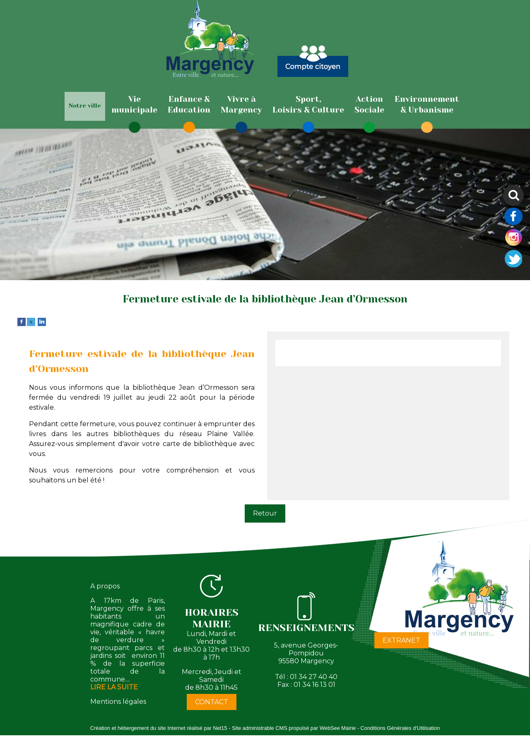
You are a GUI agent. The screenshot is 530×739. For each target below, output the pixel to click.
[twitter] (31, 321)
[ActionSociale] (369, 105)
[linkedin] (42, 321)
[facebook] (21, 321)
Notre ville (85, 105)
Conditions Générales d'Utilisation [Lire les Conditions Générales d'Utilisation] (400, 728)
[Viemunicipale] (134, 105)
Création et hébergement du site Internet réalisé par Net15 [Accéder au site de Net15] (158, 728)
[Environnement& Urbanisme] (426, 105)
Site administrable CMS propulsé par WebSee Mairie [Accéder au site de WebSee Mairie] (294, 728)
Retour (265, 513)
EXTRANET (401, 640)
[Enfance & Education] (189, 105)
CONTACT (211, 702)
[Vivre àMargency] (241, 105)
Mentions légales (118, 701)
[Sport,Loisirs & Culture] (308, 105)
